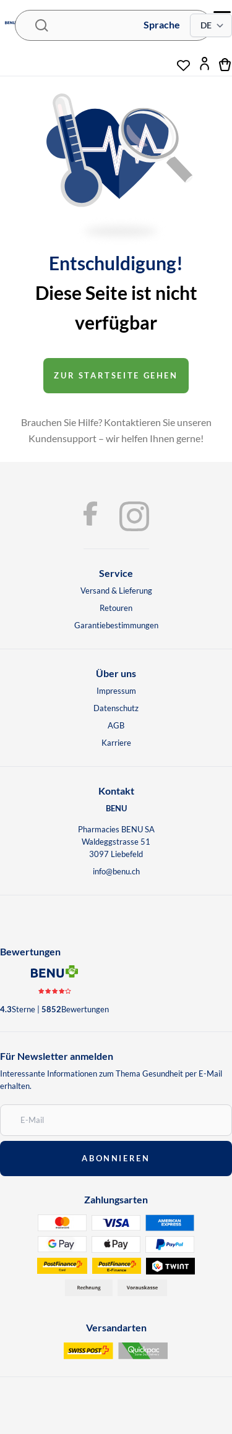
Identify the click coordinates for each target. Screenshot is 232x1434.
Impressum (116, 691)
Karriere (116, 743)
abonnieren (116, 1158)
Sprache (162, 24)
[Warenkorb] (225, 63)
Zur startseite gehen (116, 375)
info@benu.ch (116, 871)
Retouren (116, 608)
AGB (116, 725)
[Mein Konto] (204, 63)
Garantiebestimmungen (116, 625)
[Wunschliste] (183, 60)
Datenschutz (116, 708)
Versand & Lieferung (116, 590)
